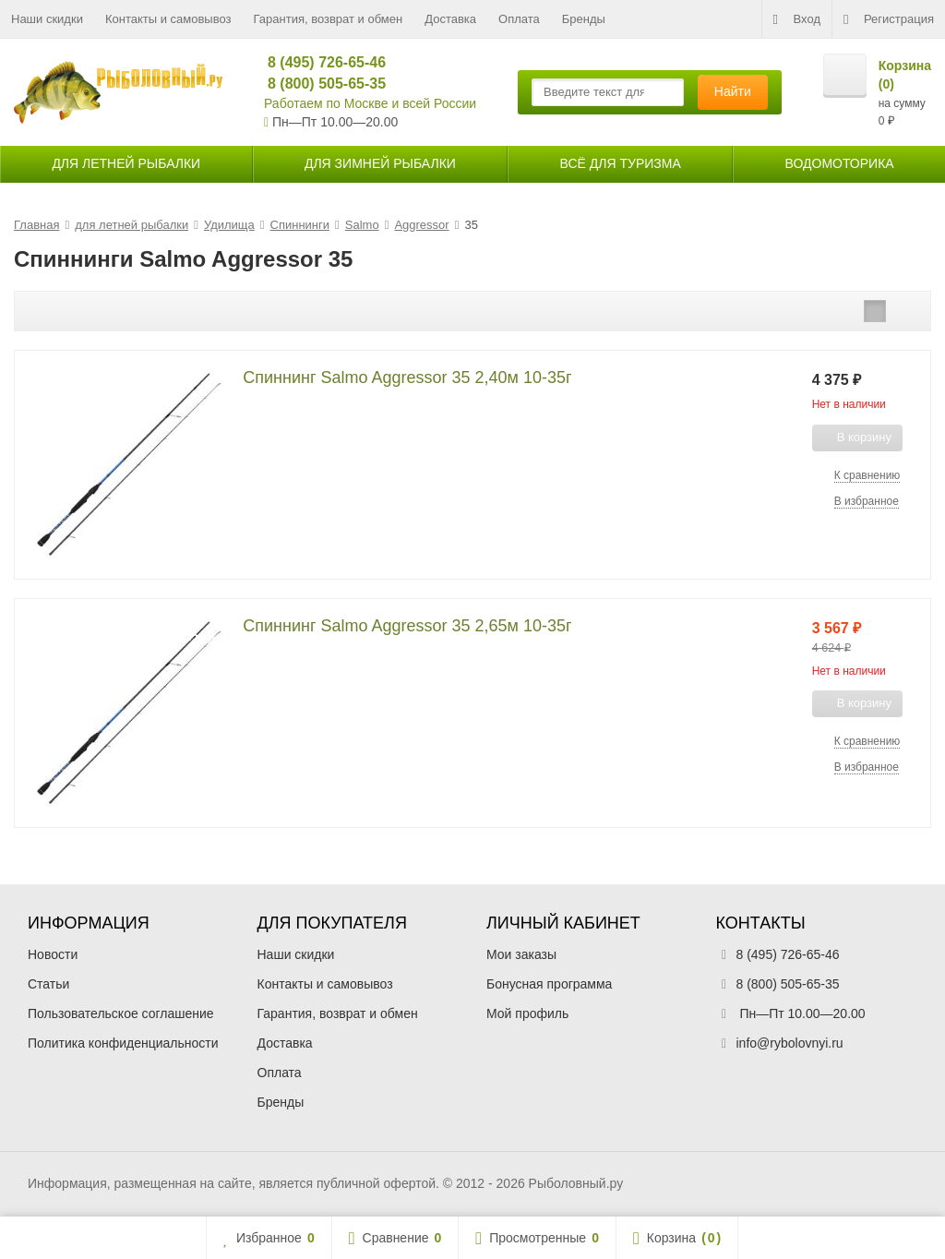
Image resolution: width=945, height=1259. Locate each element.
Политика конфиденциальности (123, 1043)
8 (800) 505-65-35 (319, 83)
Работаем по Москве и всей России (370, 103)
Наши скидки (47, 19)
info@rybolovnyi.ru (789, 1043)
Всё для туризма (620, 163)
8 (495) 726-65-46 (319, 62)
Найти (732, 91)
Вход (796, 19)
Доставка (450, 19)
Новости (53, 954)
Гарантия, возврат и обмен (328, 19)
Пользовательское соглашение (121, 1013)
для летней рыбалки (126, 163)
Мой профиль (527, 1013)
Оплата (519, 19)
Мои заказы (521, 954)
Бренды (583, 19)
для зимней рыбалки (380, 163)
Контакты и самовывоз (168, 19)
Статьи (48, 984)
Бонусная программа (549, 984)
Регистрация (888, 19)
